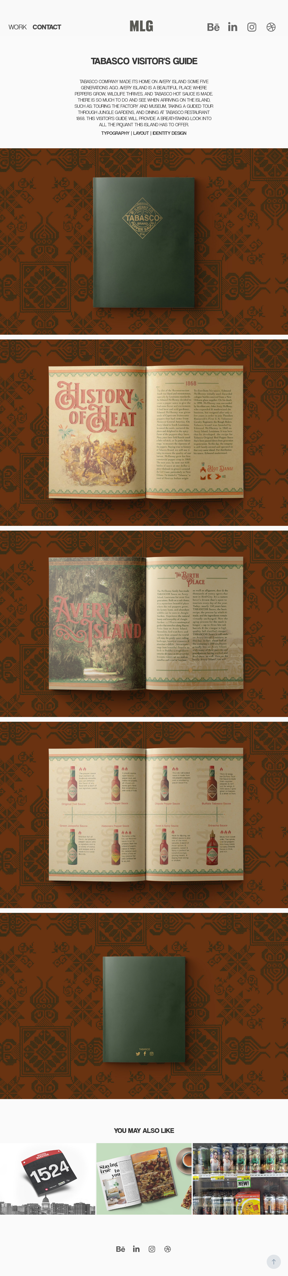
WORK (18, 27)
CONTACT (47, 27)
